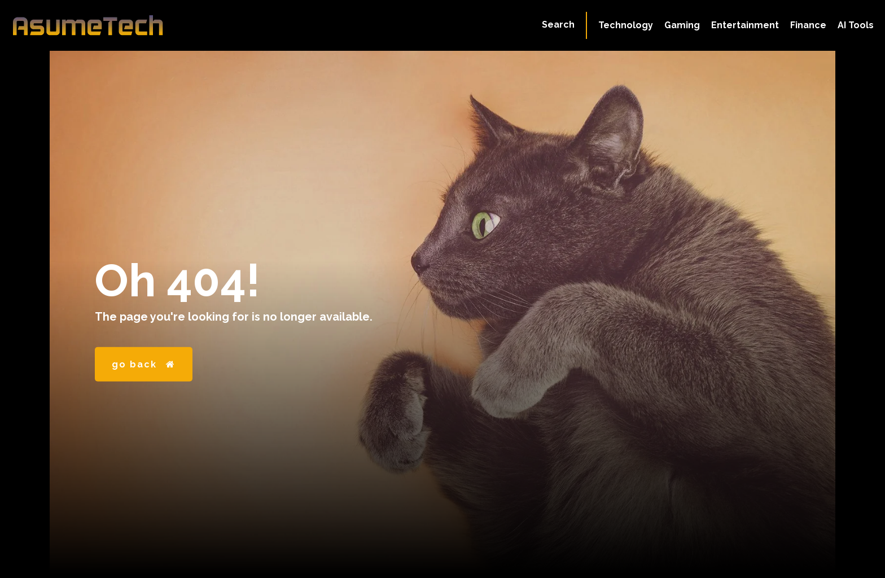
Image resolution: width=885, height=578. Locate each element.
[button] (558, 24)
